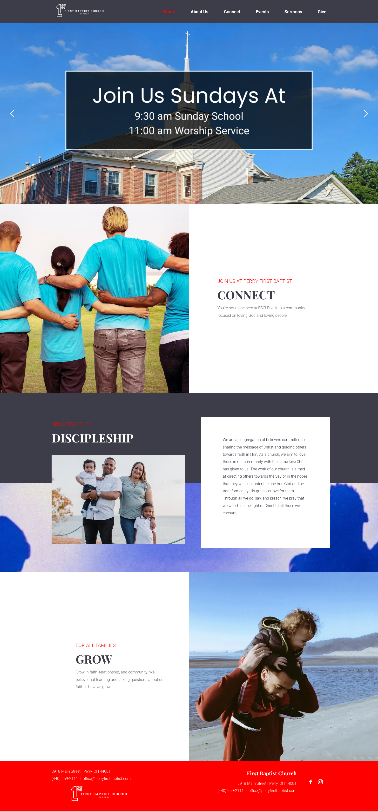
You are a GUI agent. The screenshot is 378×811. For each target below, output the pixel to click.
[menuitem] (169, 11)
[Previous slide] (12, 114)
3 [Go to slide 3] (194, 191)
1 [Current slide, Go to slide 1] (184, 191)
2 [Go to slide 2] (189, 191)
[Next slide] (366, 114)
